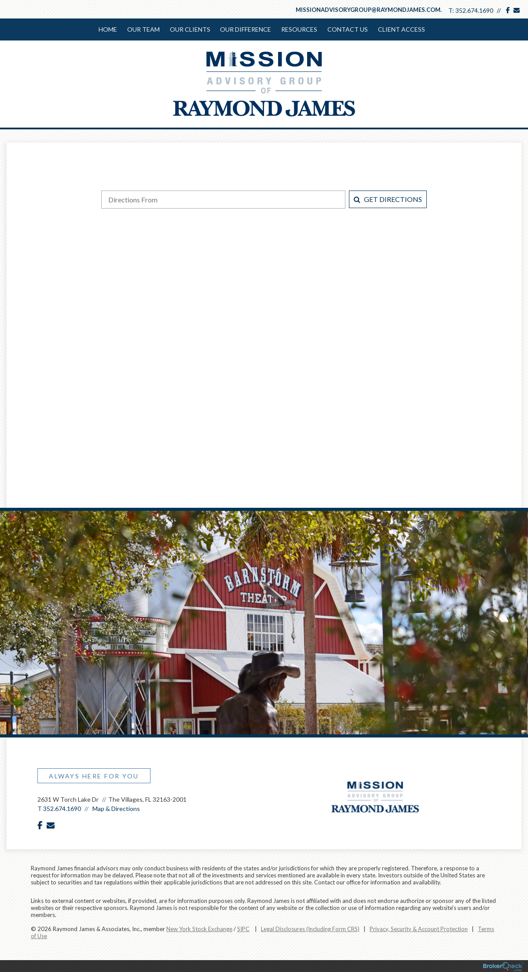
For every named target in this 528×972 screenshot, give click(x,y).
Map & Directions (116, 807)
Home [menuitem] (108, 29)
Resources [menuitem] (299, 29)
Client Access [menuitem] (400, 29)
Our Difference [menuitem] (245, 29)
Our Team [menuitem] (144, 29)
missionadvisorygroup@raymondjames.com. (369, 9)
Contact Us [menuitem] (346, 29)
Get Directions (388, 198)
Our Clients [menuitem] (190, 29)
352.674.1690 (474, 10)
